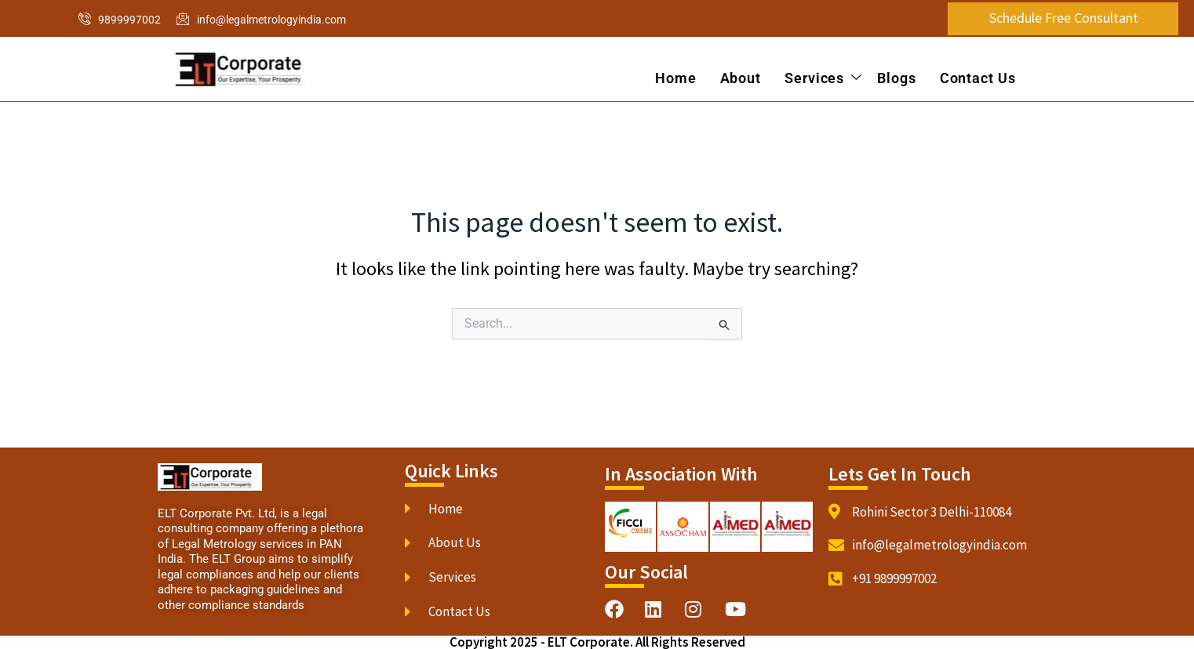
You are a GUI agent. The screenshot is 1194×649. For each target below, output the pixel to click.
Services (823, 78)
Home (676, 78)
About (740, 78)
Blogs (896, 78)
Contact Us (978, 78)
